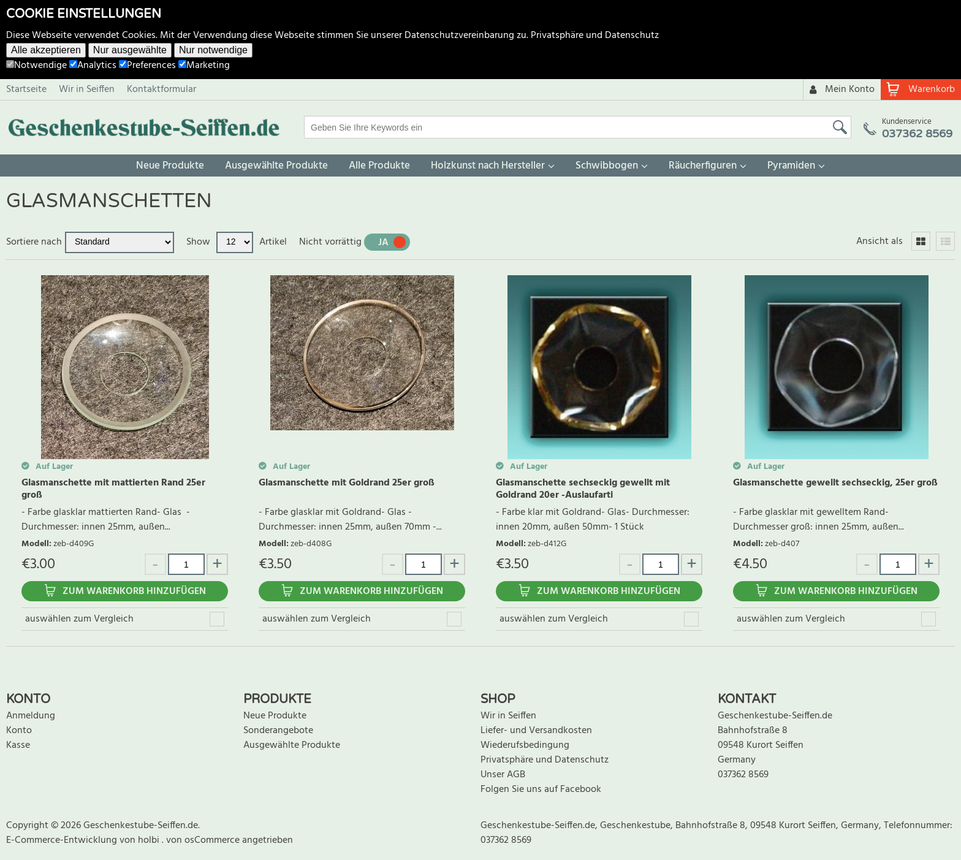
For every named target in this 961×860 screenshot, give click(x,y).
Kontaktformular (161, 89)
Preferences (147, 66)
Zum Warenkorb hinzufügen (134, 591)
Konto (19, 731)
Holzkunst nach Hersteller (488, 166)
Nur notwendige (213, 50)
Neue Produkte (170, 166)
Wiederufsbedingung (524, 745)
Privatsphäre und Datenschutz (595, 36)
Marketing (204, 66)
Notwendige (36, 66)
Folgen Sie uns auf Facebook (540, 789)
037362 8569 (743, 775)
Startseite (26, 89)
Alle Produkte (379, 166)
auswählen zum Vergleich (79, 619)
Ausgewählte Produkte (276, 166)
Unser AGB (502, 775)
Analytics (92, 66)
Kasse (18, 745)
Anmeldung (30, 716)
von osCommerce (204, 840)
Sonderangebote (278, 731)
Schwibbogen (606, 166)
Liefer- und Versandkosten (536, 731)
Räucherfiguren (703, 166)
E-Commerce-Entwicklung (63, 840)
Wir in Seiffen (87, 89)
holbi (150, 840)
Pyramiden (791, 166)
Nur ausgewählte (130, 50)
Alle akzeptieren (46, 50)
